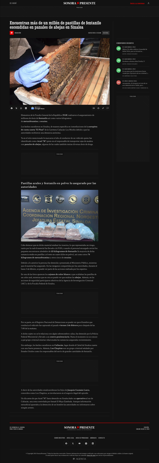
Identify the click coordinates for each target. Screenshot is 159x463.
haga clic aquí (91, 455)
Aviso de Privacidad (82, 438)
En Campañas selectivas (129, 76)
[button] (94, 108)
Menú (13, 3)
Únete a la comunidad (137, 4)
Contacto (101, 438)
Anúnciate (93, 438)
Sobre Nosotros (59, 438)
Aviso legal (70, 438)
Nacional (105, 33)
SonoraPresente (79, 3)
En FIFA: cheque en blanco (129, 54)
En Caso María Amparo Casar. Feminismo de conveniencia (135, 88)
